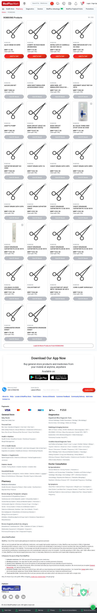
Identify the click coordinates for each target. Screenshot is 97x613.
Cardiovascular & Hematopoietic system (13, 499)
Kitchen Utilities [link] (35, 473)
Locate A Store (23, 396)
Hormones (36, 501)
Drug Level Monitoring (66, 454)
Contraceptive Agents (8, 504)
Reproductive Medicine (64, 477)
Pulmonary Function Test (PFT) (58, 437)
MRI (50, 429)
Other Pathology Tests (55, 452)
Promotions (90, 9)
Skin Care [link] (4, 427)
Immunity (86, 447)
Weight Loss (78, 487)
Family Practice (65, 470)
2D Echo (58, 432)
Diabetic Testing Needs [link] (9, 467)
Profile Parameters (65, 420)
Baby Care (12, 420)
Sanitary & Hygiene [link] (14, 427)
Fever (69, 447)
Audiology (89, 480)
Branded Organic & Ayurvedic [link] (33, 476)
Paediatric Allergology (78, 477)
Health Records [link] (6, 487)
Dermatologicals (6, 512)
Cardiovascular (14, 526)
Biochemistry (52, 423)
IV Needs (39, 526)
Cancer (51, 449)
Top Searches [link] (37, 487)
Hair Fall (89, 489)
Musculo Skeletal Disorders (71, 452)
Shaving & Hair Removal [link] (20, 432)
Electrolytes (66, 460)
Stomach (89, 457)
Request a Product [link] (17, 487)
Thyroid (51, 447)
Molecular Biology (71, 423)
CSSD (22, 526)
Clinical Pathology (54, 420)
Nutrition (17, 509)
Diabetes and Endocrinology (82, 472)
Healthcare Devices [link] (22, 451)
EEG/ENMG (52, 432)
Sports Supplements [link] (7, 457)
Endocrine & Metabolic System (26, 507)
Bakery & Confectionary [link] (8, 476)
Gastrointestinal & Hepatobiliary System (13, 496)
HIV (76, 449)
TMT (86, 429)
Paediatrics (74, 470)
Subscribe (89, 390)
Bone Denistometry (68, 432)
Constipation (86, 487)
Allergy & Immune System (9, 514)
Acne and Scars (66, 492)
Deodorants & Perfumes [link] (34, 429)
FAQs (12, 396)
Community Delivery (78, 396)
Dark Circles (52, 489)
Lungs (75, 444)
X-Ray (60, 429)
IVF (68, 480)
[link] (11, 3)
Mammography (79, 429)
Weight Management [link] (8, 441)
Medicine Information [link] (9, 484)
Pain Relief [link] (11, 448)
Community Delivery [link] (24, 610)
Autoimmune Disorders (78, 457)
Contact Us (6, 399)
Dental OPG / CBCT (81, 432)
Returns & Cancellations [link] (69, 610)
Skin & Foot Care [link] (41, 448)
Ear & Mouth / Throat (31, 509)
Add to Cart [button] (14, 56)
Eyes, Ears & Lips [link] (7, 432)
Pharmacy (19, 9)
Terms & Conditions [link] (89, 610)
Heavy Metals (79, 454)
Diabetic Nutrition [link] (22, 467)
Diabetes (75, 447)
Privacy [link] (52, 610)
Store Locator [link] (27, 487)
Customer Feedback (63, 396)
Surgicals (28, 529)
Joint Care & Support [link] (29, 448)
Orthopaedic (20, 529)
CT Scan (54, 429)
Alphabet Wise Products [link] (9, 489)
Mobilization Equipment (9, 529)
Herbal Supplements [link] (34, 457)
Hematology (61, 423)
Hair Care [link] (30, 427)
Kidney (85, 444)
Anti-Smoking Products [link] (36, 451)
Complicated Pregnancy (78, 480)
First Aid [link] (4, 448)
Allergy (91, 444)
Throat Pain (81, 489)
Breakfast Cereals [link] (16, 439)
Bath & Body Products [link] (8, 429)
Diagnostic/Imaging (26, 531)
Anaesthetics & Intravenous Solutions (24, 512)
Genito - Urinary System (9, 507)
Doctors (40, 9)
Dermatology (66, 475)
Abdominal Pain (77, 492)
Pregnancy (71, 449)
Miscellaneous (6, 520)
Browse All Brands (49, 396)
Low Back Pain (61, 489)
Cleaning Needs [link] (6, 473)
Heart (65, 444)
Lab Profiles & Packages (56, 444)
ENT (73, 475)
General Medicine (54, 470)
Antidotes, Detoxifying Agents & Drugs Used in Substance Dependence (23, 517)
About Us (5, 396)
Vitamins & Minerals (8, 509)
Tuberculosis (83, 449)
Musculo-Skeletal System (24, 501)
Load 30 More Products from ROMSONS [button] (48, 346)
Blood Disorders (65, 457)
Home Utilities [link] (24, 473)
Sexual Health (87, 492)
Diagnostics (30, 9)
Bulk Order (89, 396)
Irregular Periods (72, 489)
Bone (80, 447)
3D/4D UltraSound (68, 429)
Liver (70, 444)
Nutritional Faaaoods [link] (29, 439)
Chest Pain (52, 487)
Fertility (80, 444)
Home (4, 12)
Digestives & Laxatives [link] (8, 451)
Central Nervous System (9, 501)
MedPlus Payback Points (74, 9)
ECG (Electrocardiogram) (64, 435)
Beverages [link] (20, 476)
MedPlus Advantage (54, 9)
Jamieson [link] (5, 460)
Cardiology (52, 475)
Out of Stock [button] (14, 97)
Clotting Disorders (54, 454)
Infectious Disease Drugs (23, 504)
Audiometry (52, 435)
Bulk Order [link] (8, 610)
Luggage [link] (43, 473)
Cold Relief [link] (19, 448)
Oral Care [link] (23, 427)
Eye (23, 509)
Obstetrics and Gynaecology (57, 472)
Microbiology (82, 420)
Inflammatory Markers (55, 460)
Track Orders (37, 396)
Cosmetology (52, 477)
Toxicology (83, 452)
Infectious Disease (54, 457)
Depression (69, 487)
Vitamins (57, 447)
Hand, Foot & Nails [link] (34, 432)
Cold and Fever (60, 487)
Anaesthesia (5, 526)
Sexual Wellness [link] (20, 429)
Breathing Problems (54, 492)
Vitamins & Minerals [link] (21, 457)
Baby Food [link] (5, 420)
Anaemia (63, 447)
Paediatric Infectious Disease (57, 480)
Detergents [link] (15, 473)
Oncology (34, 504)
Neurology (59, 475)
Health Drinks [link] (6, 439)
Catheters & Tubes (30, 526)
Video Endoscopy (77, 435)
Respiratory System (32, 499)
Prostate (64, 449)
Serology (75, 420)
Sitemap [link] (40, 610)
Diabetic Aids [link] (32, 467)
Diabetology (69, 472)
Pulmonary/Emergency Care (10, 531)
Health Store (8, 9)
